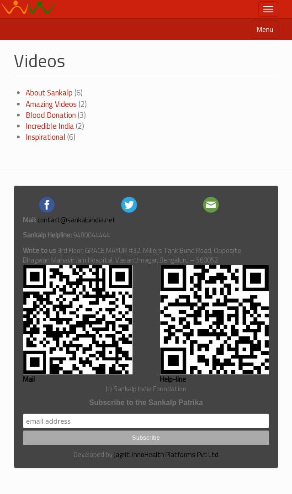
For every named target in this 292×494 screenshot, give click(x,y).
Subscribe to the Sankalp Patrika (146, 402)
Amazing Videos (51, 104)
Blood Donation (51, 115)
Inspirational (45, 137)
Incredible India (50, 126)
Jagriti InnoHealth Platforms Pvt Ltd (166, 454)
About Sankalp (49, 93)
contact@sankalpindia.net (76, 220)
